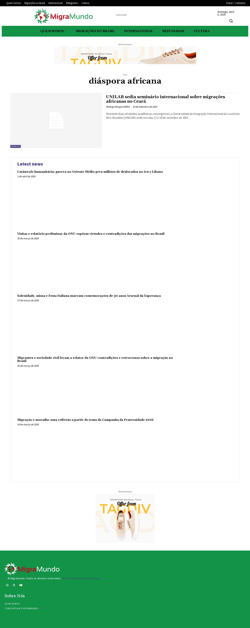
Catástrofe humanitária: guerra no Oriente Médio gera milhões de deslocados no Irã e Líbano (90, 172)
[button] (231, 20)
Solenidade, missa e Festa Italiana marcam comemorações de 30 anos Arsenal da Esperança (89, 296)
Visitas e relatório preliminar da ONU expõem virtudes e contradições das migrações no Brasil (90, 234)
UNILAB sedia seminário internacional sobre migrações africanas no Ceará (165, 99)
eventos (15, 146)
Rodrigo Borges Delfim (118, 106)
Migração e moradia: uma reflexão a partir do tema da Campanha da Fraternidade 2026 (85, 420)
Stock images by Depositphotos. (81, 578)
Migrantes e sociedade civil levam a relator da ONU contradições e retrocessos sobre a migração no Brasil (95, 359)
